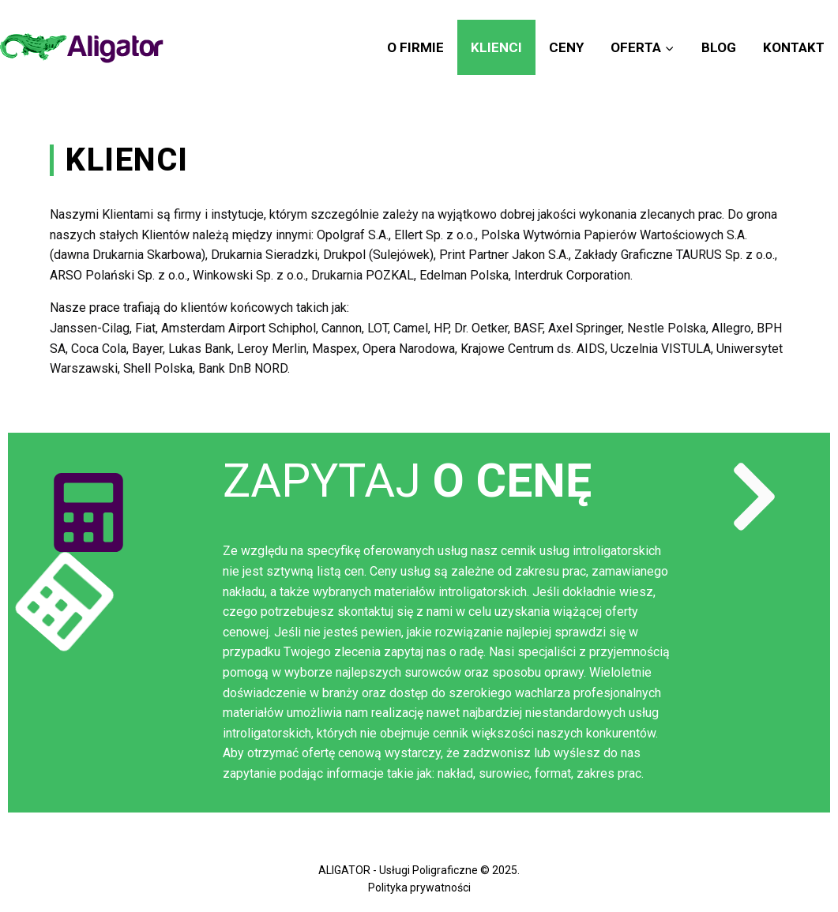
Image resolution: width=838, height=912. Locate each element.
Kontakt (794, 47)
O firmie (415, 47)
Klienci (496, 47)
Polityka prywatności (419, 887)
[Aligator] (81, 47)
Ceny (566, 47)
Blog (718, 47)
